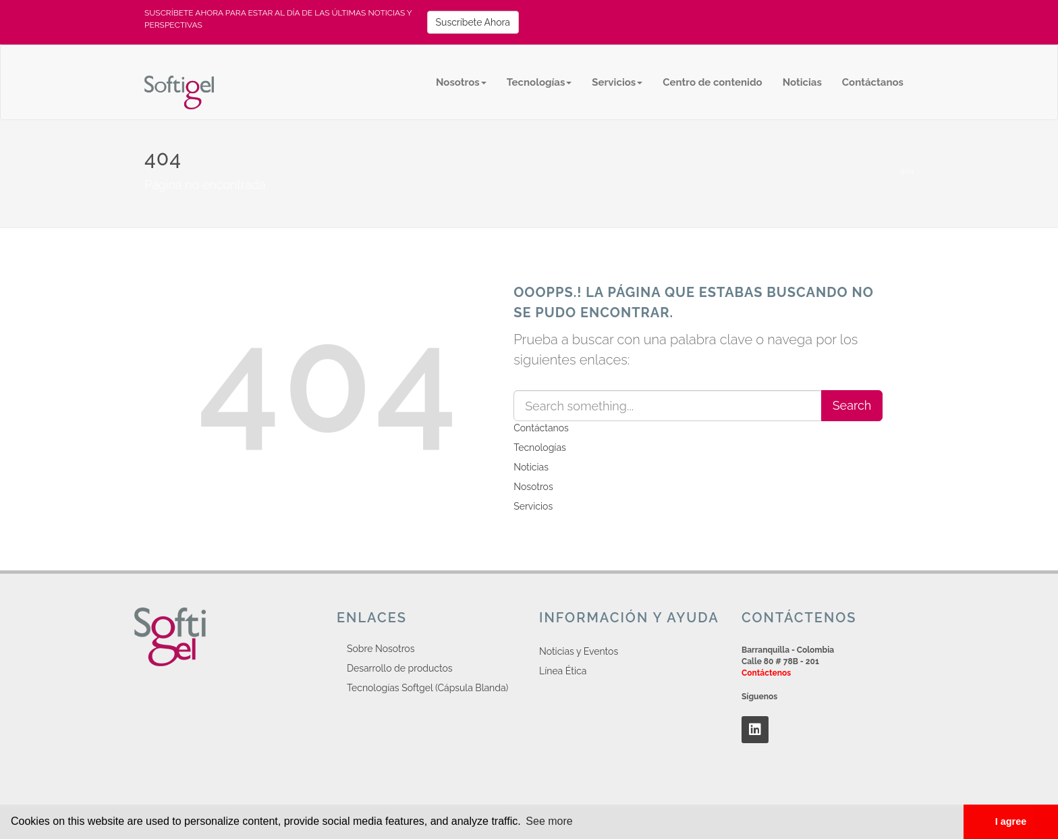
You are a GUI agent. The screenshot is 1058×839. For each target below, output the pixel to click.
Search (852, 405)
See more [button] (549, 821)
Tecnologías (539, 82)
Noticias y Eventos (578, 651)
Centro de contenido (712, 82)
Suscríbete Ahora (473, 22)
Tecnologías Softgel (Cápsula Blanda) (427, 687)
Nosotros (461, 82)
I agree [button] (1010, 821)
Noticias (802, 82)
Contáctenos (766, 673)
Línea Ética (562, 671)
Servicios (617, 82)
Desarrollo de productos (400, 668)
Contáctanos (872, 82)
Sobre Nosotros (380, 648)
